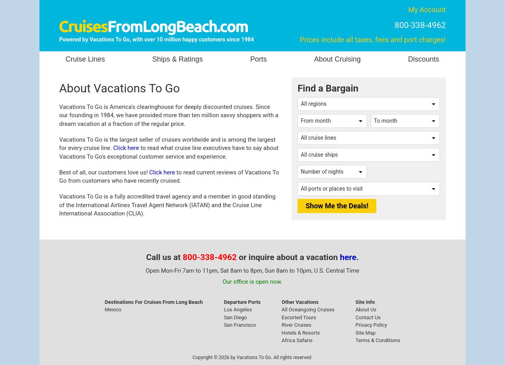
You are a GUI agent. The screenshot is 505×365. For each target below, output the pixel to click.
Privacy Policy (371, 325)
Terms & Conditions (377, 340)
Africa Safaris (297, 340)
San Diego (235, 317)
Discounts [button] (423, 59)
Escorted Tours (299, 317)
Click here (126, 148)
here (348, 257)
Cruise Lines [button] (85, 59)
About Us (365, 310)
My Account (427, 10)
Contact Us (368, 317)
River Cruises (296, 325)
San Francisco (240, 325)
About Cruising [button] (337, 59)
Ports (258, 59)
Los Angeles (238, 310)
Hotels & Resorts (301, 333)
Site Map (365, 333)
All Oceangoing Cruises (308, 310)
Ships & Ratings (177, 59)
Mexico (113, 310)
